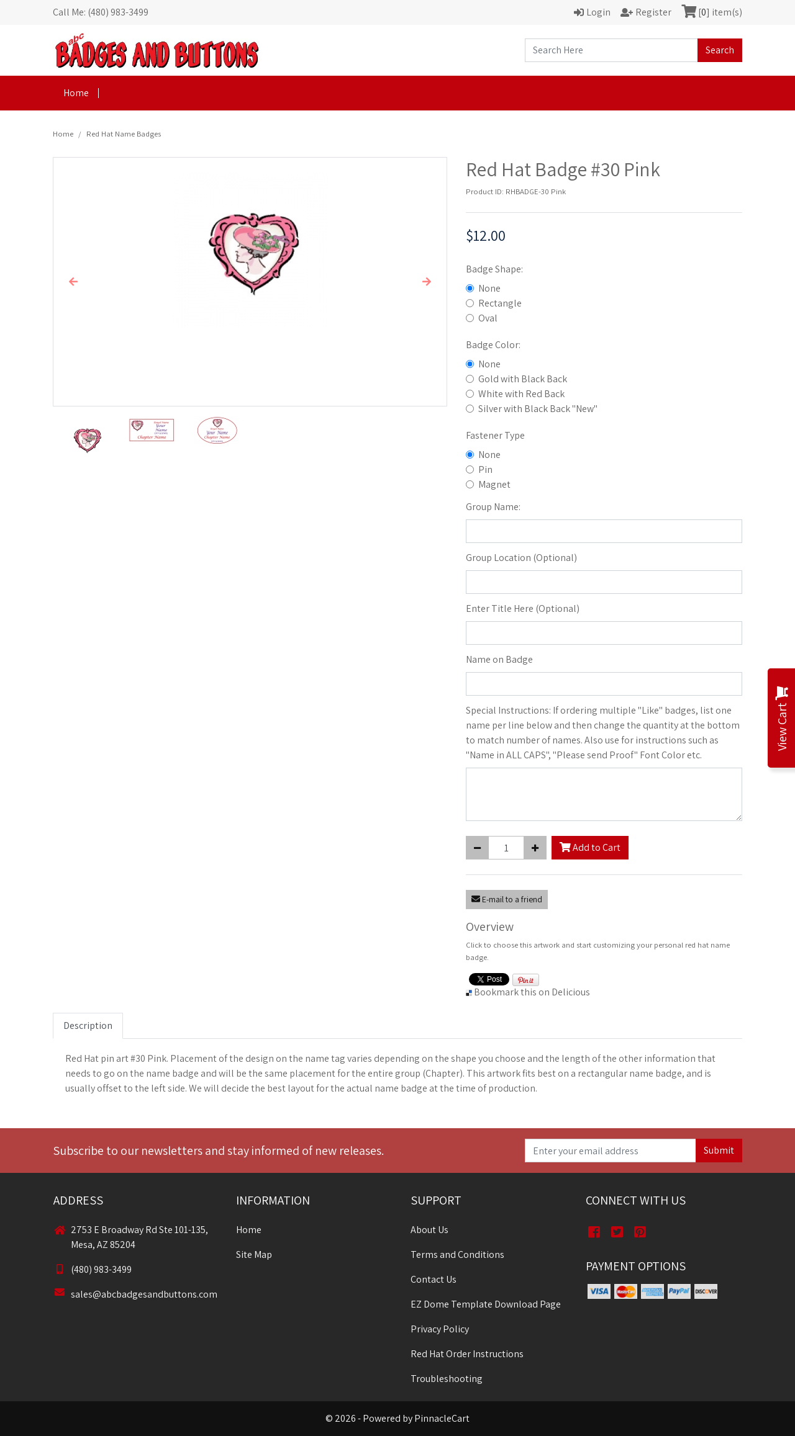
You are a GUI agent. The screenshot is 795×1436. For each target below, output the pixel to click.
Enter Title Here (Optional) (522, 608)
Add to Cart (590, 847)
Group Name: (493, 506)
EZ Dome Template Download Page (486, 1304)
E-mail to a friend (506, 899)
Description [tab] (87, 1025)
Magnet (494, 484)
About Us (429, 1229)
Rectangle (500, 303)
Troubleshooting (447, 1378)
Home (76, 92)
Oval (487, 318)
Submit (719, 1150)
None (489, 288)
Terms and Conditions (457, 1254)
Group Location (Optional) (521, 557)
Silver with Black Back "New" (537, 408)
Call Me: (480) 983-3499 (100, 12)
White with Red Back (521, 393)
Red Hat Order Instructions (467, 1353)
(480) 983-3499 (92, 1269)
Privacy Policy (440, 1328)
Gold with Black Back (522, 378)
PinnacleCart (442, 1418)
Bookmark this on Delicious (532, 991)
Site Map (254, 1254)
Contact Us (434, 1279)
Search (720, 49)
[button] (73, 282)
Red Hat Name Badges (123, 133)
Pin (485, 469)
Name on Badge (499, 659)
